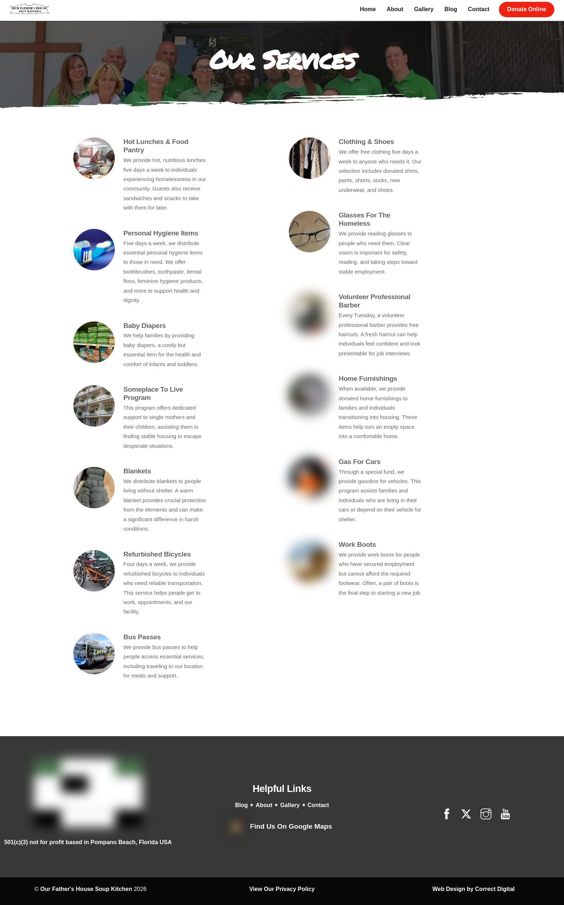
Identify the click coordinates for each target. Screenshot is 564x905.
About (394, 9)
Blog (450, 9)
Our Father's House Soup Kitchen (86, 857)
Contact (478, 9)
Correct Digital (495, 857)
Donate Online (526, 9)
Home (368, 9)
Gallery (423, 9)
